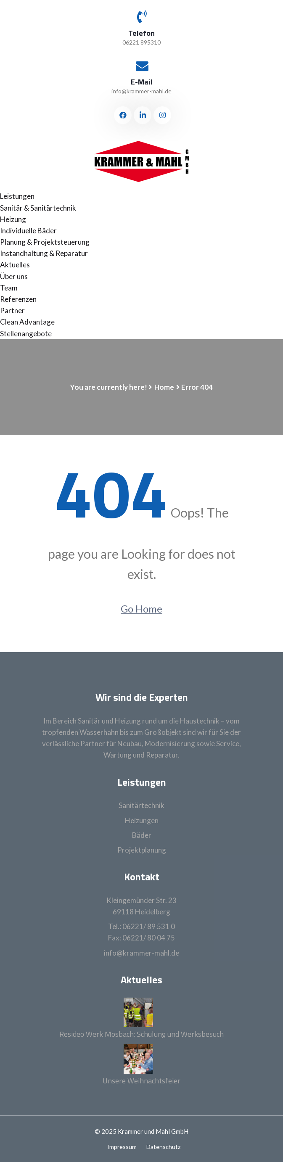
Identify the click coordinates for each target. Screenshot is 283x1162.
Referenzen (18, 299)
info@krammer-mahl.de (141, 91)
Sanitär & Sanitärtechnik (38, 207)
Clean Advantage (27, 321)
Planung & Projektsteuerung (45, 242)
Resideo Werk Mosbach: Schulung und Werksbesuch (141, 1034)
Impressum (122, 1146)
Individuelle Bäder (28, 230)
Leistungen (17, 196)
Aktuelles (15, 264)
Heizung (13, 219)
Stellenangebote (26, 333)
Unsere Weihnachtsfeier (141, 1080)
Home (164, 387)
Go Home (141, 608)
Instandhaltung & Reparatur (44, 253)
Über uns (14, 276)
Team (9, 287)
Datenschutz (163, 1146)
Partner (12, 310)
